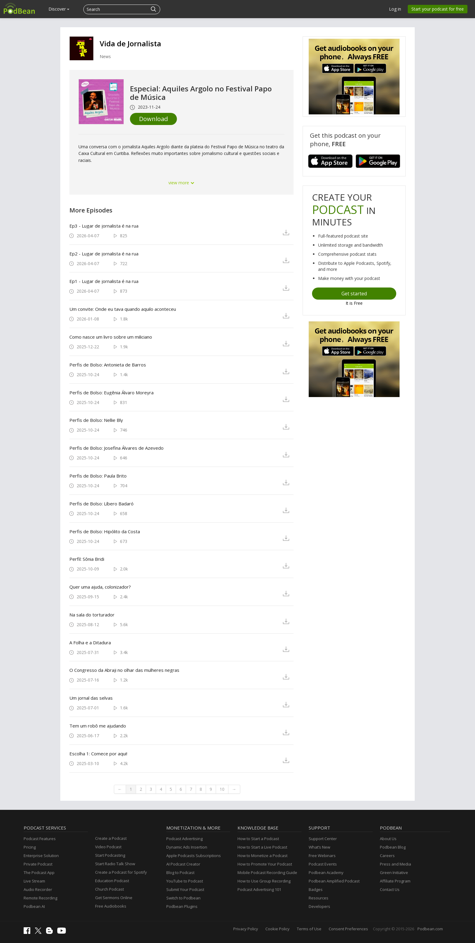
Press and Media (395, 864)
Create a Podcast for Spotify (121, 872)
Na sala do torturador (92, 614)
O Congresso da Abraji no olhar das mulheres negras (124, 670)
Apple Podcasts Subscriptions (193, 855)
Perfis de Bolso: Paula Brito (98, 475)
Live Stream (34, 881)
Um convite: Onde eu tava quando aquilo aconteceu (122, 309)
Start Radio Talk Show (115, 863)
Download (153, 119)
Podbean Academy (326, 872)
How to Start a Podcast (258, 838)
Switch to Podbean (183, 898)
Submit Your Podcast (185, 889)
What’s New (319, 847)
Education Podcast (112, 880)
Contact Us (390, 889)
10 (222, 789)
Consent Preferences (348, 929)
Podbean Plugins (182, 906)
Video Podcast (108, 846)
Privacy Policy (245, 929)
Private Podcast (38, 864)
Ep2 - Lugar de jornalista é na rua (103, 253)
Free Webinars (322, 855)
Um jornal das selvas (91, 698)
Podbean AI (34, 906)
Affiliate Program (395, 881)
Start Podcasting (110, 855)
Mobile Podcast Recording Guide (267, 872)
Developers (319, 906)
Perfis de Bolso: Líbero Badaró (101, 503)
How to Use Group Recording (264, 881)
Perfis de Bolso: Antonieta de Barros (107, 364)
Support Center (323, 838)
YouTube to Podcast (184, 881)
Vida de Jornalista (130, 43)
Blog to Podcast (180, 872)
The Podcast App (39, 872)
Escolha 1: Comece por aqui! (98, 753)
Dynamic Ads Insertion (186, 847)
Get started (354, 293)
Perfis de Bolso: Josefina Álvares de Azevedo (116, 448)
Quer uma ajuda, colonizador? (100, 587)
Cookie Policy (277, 929)
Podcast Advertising (184, 838)
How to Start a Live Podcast (262, 847)
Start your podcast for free (437, 9)
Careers (387, 855)
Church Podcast (109, 889)
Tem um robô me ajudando (97, 725)
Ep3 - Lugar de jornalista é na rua (103, 225)
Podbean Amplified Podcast (334, 881)
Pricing (30, 847)
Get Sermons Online (113, 897)
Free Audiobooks (110, 906)
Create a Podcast (111, 838)
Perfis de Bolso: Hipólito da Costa (104, 531)
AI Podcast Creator (183, 864)
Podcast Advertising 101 (259, 889)
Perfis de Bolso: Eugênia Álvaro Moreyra (111, 392)
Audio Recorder (38, 889)
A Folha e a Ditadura (90, 642)
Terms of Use (309, 929)
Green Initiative (394, 872)
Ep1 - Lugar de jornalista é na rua (103, 281)
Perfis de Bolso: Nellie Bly (96, 420)
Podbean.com (430, 929)
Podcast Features (40, 838)
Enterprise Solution (41, 855)
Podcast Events (323, 864)
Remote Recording (40, 898)
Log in (395, 9)
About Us (388, 838)
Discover (58, 9)
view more (181, 183)
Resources (318, 898)
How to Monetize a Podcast (262, 855)
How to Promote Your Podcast (265, 864)
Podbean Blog (393, 847)
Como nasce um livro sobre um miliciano (110, 337)
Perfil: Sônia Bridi (86, 559)
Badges (316, 889)
